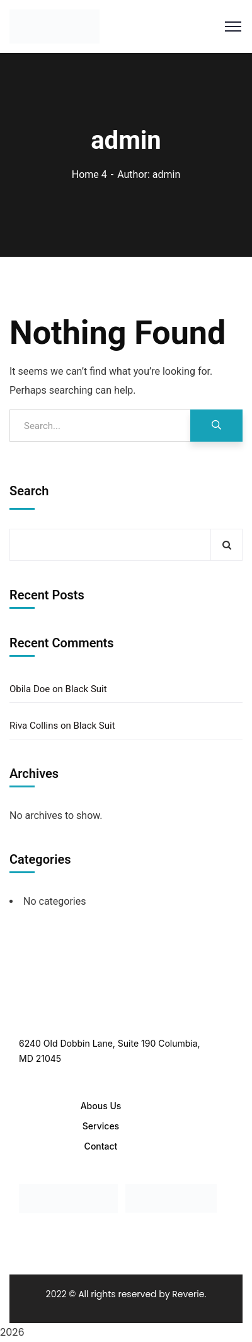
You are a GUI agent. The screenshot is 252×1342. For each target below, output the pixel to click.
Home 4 (89, 174)
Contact (101, 1146)
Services (101, 1126)
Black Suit (86, 689)
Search (29, 490)
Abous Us (101, 1105)
